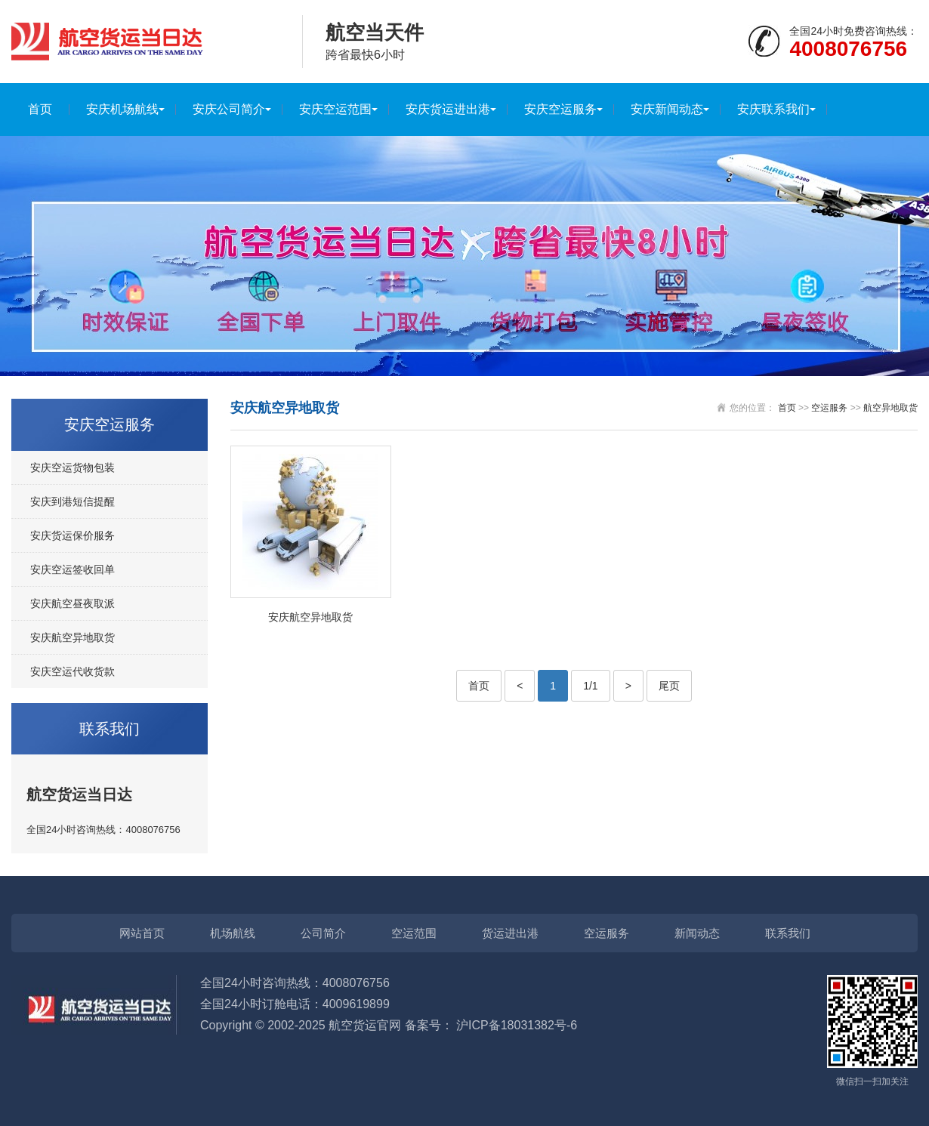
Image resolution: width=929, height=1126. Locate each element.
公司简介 (323, 933)
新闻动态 (697, 933)
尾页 (669, 686)
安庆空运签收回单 (72, 569)
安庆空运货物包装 (72, 467)
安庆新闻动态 (667, 109)
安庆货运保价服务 (72, 535)
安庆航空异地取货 (72, 637)
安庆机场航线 (122, 109)
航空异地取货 (890, 408)
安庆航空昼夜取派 (72, 603)
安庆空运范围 (335, 109)
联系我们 (787, 933)
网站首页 (142, 933)
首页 (40, 109)
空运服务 (829, 408)
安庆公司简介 (229, 109)
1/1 (590, 686)
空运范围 (414, 933)
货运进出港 (510, 933)
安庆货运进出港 (448, 109)
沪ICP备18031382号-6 (516, 1025)
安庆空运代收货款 (72, 671)
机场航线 (232, 933)
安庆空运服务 (560, 109)
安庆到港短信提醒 (72, 501)
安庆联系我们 (773, 109)
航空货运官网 (365, 1025)
